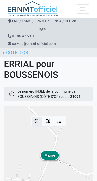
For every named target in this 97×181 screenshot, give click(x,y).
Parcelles (36, 121)
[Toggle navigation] (82, 9)
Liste (59, 121)
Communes (47, 121)
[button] (49, 158)
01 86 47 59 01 (24, 36)
